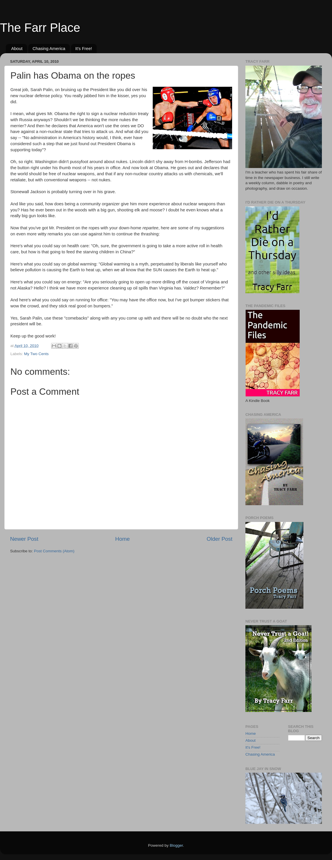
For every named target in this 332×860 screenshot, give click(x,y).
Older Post (219, 539)
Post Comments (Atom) (54, 551)
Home (122, 539)
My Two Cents (36, 354)
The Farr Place (40, 27)
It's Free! (83, 48)
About (17, 48)
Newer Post (24, 539)
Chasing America (49, 48)
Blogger (176, 845)
